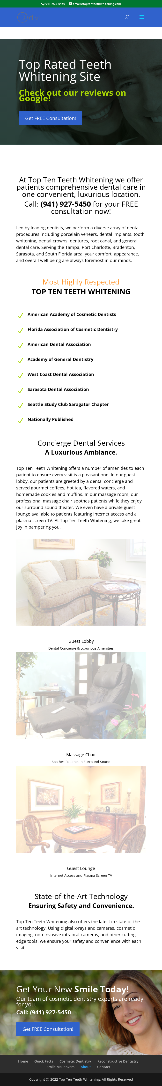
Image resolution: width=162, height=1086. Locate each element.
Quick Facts (43, 1061)
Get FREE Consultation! (50, 118)
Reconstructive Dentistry (118, 1061)
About (86, 1066)
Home (23, 1061)
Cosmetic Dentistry (75, 1061)
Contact (103, 1066)
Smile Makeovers (60, 1066)
